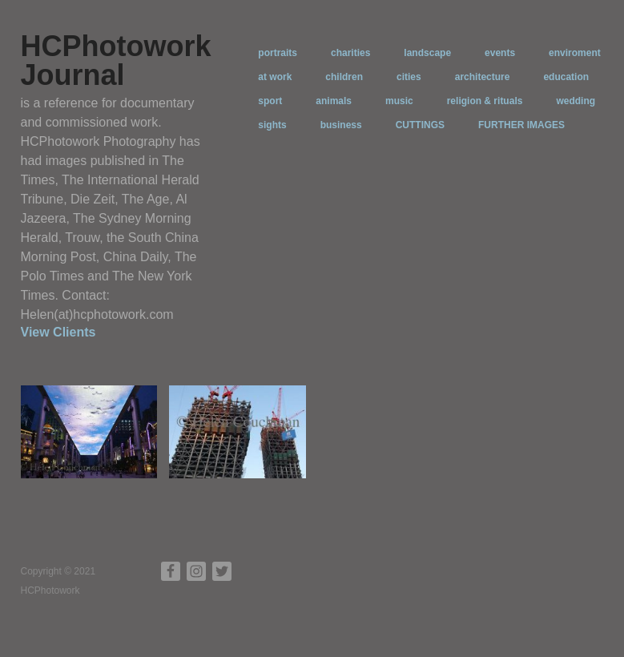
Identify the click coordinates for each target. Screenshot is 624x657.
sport (270, 101)
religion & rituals (485, 101)
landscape (427, 53)
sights (272, 125)
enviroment (575, 53)
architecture (482, 77)
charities (350, 53)
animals (334, 101)
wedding (575, 101)
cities (409, 77)
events (500, 53)
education (566, 77)
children (344, 77)
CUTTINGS (420, 125)
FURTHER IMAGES (521, 125)
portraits (277, 53)
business (341, 125)
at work (275, 77)
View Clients (58, 332)
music (399, 101)
